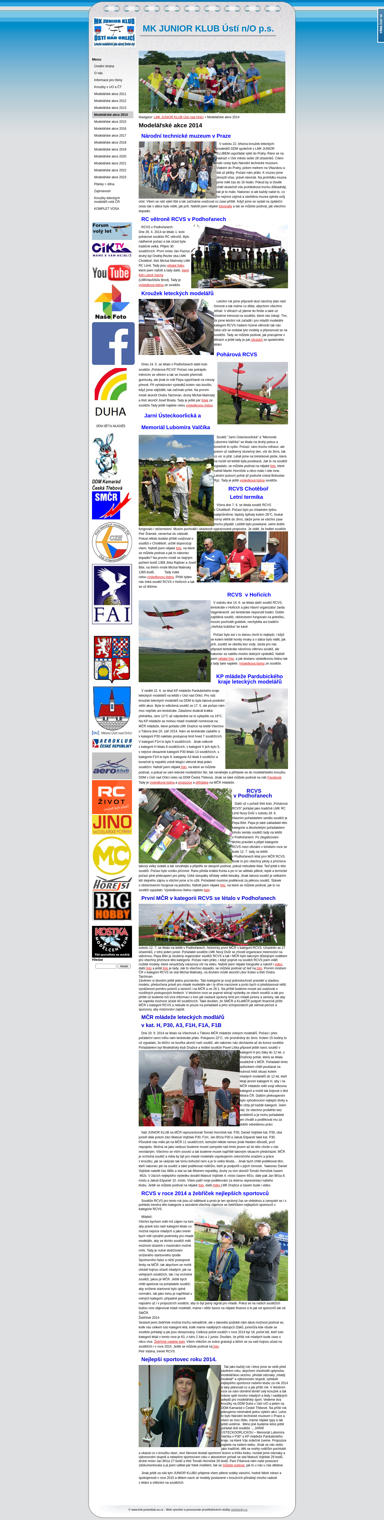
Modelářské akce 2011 (110, 94)
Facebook (274, 777)
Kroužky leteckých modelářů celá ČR (107, 200)
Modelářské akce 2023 (110, 177)
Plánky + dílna (104, 184)
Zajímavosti (102, 191)
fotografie (225, 206)
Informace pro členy (108, 80)
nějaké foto (226, 659)
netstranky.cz (239, 1509)
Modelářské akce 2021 (110, 163)
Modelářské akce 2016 (110, 129)
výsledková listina (151, 285)
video (278, 964)
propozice (185, 782)
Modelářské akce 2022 (110, 170)
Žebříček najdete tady (169, 1342)
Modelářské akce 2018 (110, 142)
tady (207, 890)
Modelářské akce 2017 (110, 135)
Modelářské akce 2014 (111, 115)
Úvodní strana (104, 66)
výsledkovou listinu (199, 405)
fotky (216, 1185)
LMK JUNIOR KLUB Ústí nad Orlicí (179, 117)
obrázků (256, 340)
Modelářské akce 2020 (110, 156)
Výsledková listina (252, 663)
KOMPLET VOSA (106, 209)
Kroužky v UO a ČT (108, 87)
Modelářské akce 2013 (110, 108)
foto (272, 466)
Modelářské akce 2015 (110, 122)
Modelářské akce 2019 (110, 149)
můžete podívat (234, 1465)
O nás (98, 73)
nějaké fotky (175, 265)
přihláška (201, 782)
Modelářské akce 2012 (110, 101)
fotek (204, 400)
